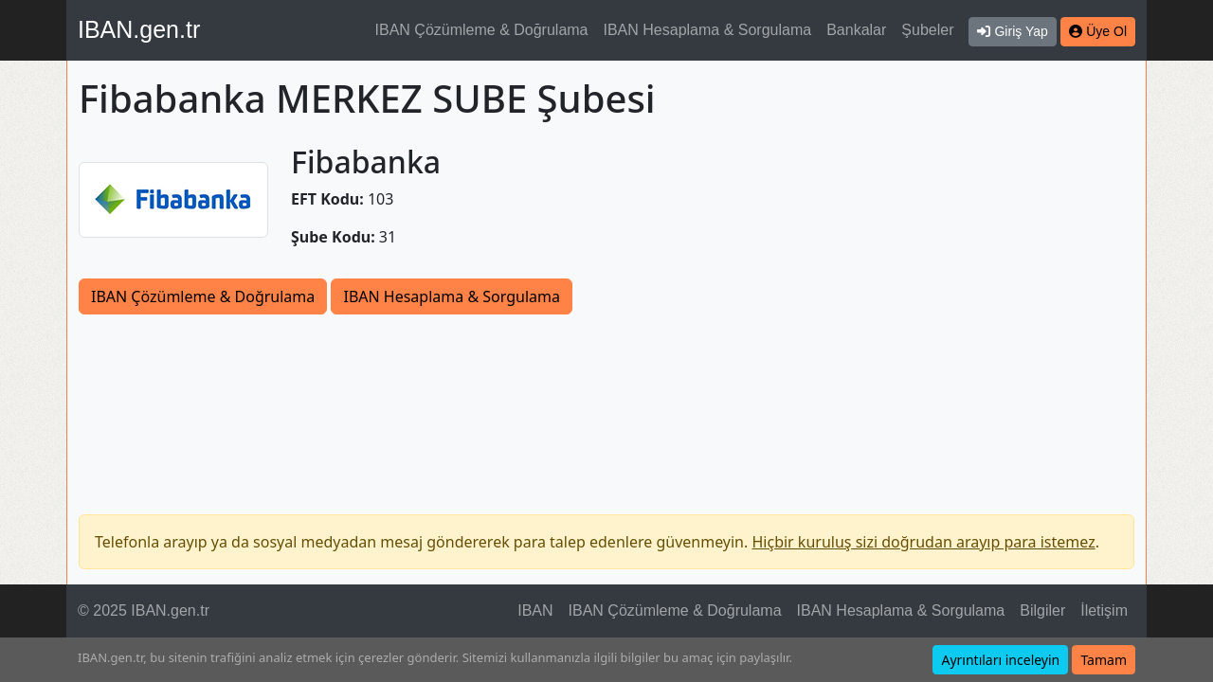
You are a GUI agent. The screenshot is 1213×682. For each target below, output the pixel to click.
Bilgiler (1042, 610)
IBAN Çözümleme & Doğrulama (481, 30)
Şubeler (927, 30)
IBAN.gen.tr (139, 29)
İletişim (1104, 610)
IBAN (534, 610)
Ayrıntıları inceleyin (1000, 660)
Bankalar (856, 30)
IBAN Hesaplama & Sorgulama (708, 30)
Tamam (1103, 660)
